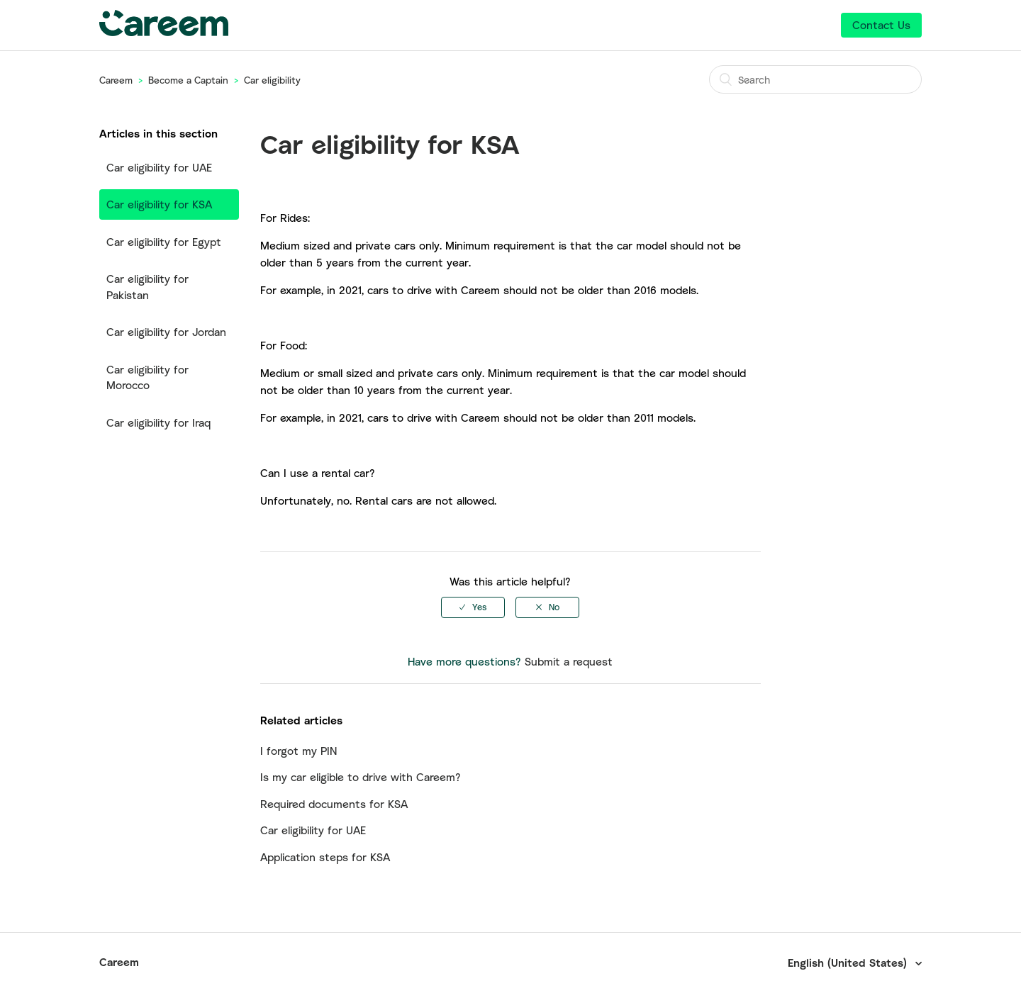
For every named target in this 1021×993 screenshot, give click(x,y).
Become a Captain (188, 80)
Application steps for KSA (325, 857)
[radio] (473, 607)
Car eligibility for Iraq (158, 422)
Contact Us (881, 24)
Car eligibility (272, 80)
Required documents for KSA (334, 803)
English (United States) (849, 962)
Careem (116, 80)
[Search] (815, 79)
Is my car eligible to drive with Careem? (360, 776)
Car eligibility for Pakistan (147, 286)
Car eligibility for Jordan (166, 331)
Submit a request (569, 661)
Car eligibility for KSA (159, 204)
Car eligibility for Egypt (163, 241)
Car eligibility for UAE (159, 167)
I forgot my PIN (298, 750)
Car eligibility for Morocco (147, 377)
